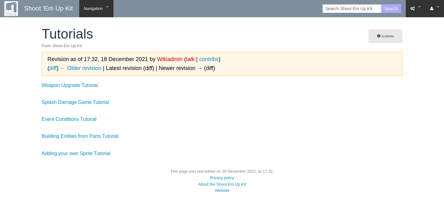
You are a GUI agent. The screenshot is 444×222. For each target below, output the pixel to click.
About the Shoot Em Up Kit (222, 184)
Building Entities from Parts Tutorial (80, 136)
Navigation (93, 8)
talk (190, 59)
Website (222, 190)
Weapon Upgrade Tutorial (70, 85)
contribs (209, 59)
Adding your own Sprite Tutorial (76, 153)
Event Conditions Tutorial (69, 119)
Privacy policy (222, 177)
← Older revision (80, 68)
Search (391, 8)
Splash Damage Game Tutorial (75, 102)
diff (53, 68)
